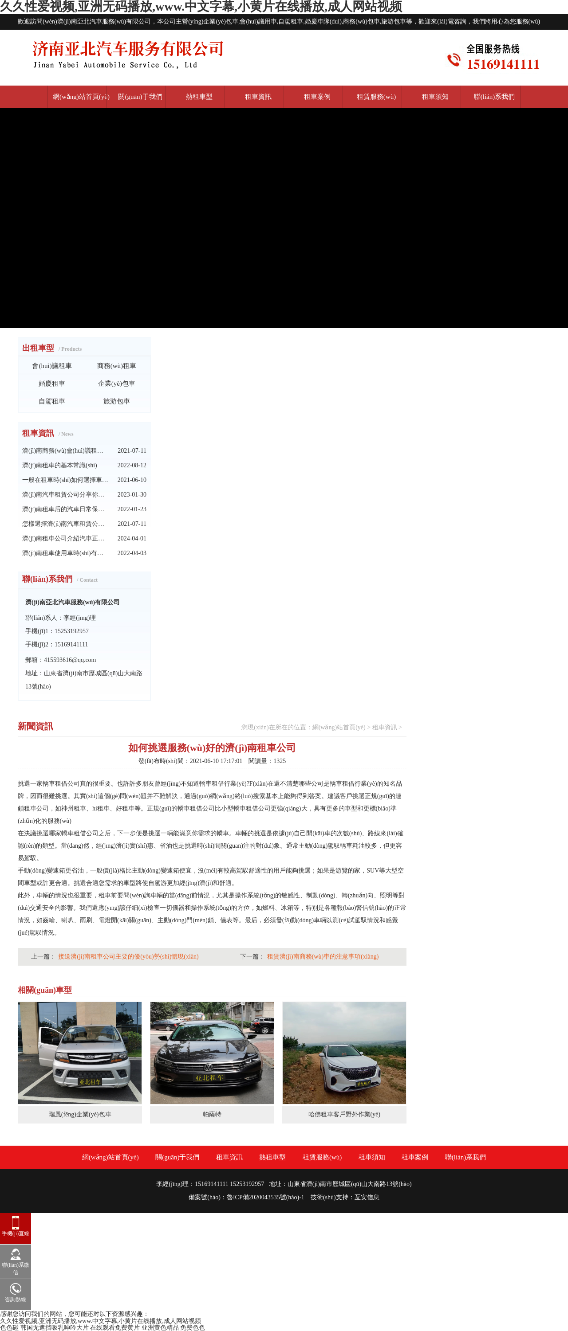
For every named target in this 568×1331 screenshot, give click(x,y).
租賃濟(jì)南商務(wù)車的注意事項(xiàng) (323, 956)
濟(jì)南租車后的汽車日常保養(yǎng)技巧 (65, 509)
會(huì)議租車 (51, 365)
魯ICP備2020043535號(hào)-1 (265, 1197)
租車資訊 (258, 96)
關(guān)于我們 (140, 96)
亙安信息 (367, 1197)
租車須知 (435, 96)
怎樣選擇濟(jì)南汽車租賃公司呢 (65, 524)
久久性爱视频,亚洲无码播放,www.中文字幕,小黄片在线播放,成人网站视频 (100, 1321)
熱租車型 (199, 96)
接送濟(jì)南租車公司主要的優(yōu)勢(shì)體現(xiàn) (128, 956)
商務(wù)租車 (116, 365)
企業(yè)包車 (116, 383)
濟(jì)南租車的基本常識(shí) (59, 465)
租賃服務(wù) (376, 96)
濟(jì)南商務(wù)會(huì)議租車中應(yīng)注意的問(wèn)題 (65, 450)
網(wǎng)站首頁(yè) (81, 96)
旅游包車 (116, 401)
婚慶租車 (52, 383)
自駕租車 (52, 401)
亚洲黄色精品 (160, 1327)
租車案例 (317, 96)
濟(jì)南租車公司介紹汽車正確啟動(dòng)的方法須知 (65, 538)
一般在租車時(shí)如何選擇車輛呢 (65, 480)
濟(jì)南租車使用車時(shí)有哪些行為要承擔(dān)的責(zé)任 (65, 553)
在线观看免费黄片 (115, 1327)
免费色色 (192, 1327)
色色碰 (9, 1327)
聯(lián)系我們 (494, 96)
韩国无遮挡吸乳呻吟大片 (54, 1327)
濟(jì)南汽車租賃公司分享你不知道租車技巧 (65, 494)
